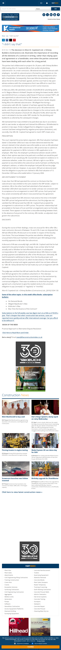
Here (8, 333)
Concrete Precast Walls (41, 592)
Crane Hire (8, 582)
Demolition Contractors (12, 606)
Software (7, 604)
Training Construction (12, 580)
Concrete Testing (39, 599)
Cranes (7, 585)
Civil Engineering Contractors (14, 592)
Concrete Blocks (39, 580)
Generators (8, 599)
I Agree (30, 647)
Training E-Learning (40, 587)
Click (4, 333)
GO (55, 9)
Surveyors (37, 601)
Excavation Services (11, 587)
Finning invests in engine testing (15, 450)
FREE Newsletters (41, 3)
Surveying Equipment (12, 613)
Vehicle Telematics (40, 594)
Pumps (7, 601)
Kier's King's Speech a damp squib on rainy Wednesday (45, 418)
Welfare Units (9, 597)
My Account (47, 3)
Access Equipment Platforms (14, 609)
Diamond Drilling (10, 611)
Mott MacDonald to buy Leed (13, 417)
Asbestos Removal (40, 577)
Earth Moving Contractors (42, 589)
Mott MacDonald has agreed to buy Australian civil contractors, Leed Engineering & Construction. (15, 421)
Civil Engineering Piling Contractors (16, 577)
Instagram (43, 14)
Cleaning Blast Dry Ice (41, 611)
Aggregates (8, 594)
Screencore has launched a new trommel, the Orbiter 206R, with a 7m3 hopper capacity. (14, 485)
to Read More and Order (19, 333)
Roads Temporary (40, 585)
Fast (55, 3)
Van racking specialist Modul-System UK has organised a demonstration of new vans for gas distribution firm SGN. (45, 457)
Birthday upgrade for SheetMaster (45, 478)
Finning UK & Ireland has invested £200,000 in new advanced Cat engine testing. (14, 454)
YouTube (54, 14)
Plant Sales (8, 573)
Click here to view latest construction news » (22, 492)
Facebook (58, 14)
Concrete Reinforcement (42, 570)
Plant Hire (8, 570)
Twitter (47, 14)
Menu (3, 3)
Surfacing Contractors (12, 589)
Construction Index (10, 17)
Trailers (36, 573)
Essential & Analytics (21, 643)
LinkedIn (51, 14)
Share (3, 40)
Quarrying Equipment (41, 575)
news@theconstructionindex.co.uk (29, 337)
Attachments (9, 575)
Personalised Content (39, 643)
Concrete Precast (39, 609)
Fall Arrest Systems (40, 597)
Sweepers (37, 604)
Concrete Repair (39, 606)
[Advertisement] (30, 512)
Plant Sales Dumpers (41, 582)
